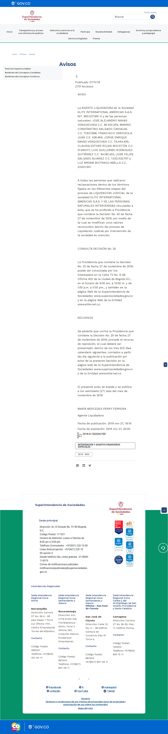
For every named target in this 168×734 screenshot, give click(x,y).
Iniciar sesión (150, 12)
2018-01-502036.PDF (92, 435)
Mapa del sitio (85, 708)
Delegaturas (124, 32)
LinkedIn (55, 691)
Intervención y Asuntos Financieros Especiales (99, 445)
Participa (85, 32)
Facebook (55, 687)
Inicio (9, 32)
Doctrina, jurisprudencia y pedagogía (148, 31)
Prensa (96, 38)
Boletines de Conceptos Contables (22, 72)
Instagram (110, 687)
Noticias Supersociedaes (18, 69)
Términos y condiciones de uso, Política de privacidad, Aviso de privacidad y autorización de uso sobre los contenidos (85, 703)
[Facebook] (77, 465)
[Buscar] (131, 17)
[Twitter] (89, 465)
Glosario (85, 698)
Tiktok (111, 691)
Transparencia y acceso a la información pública (30, 31)
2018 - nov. (84, 454)
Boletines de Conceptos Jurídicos (22, 76)
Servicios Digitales (77, 38)
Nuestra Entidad (104, 32)
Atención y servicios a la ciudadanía (62, 31)
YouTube (82, 691)
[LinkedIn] (83, 465)
